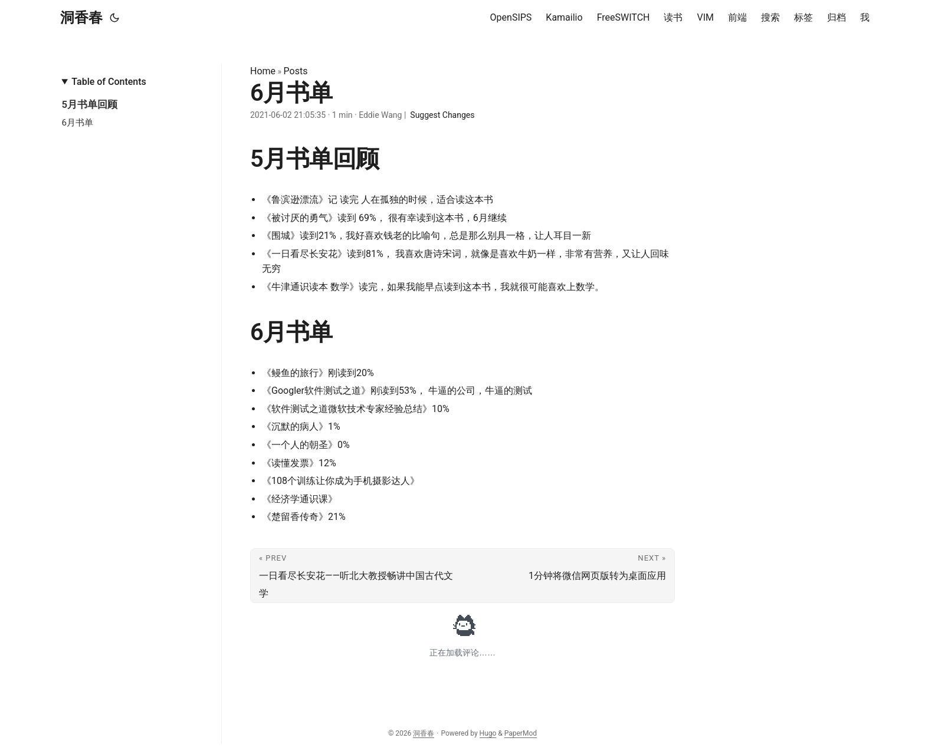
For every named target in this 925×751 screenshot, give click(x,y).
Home (262, 71)
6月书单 (77, 122)
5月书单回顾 (89, 104)
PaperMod (520, 733)
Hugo (488, 733)
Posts (296, 71)
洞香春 (81, 17)
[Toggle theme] (114, 17)
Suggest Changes (442, 115)
